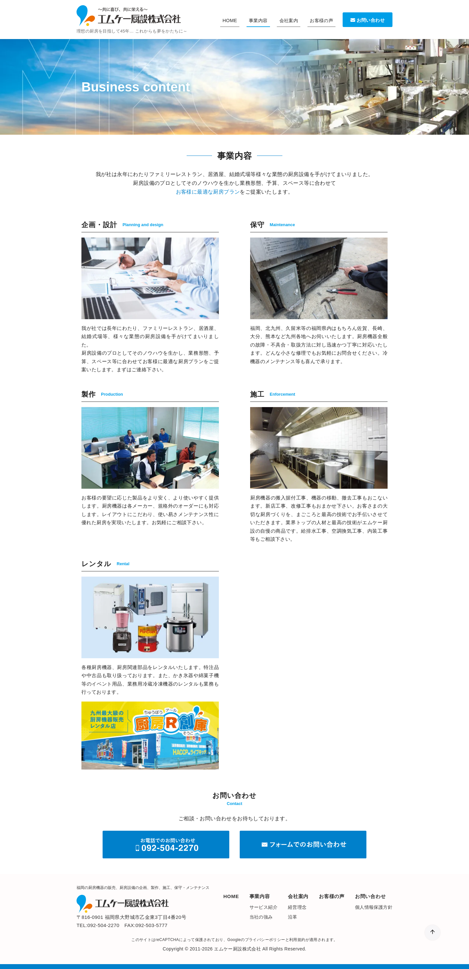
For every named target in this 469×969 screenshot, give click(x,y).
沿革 (292, 917)
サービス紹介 (263, 907)
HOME (229, 20)
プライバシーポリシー (265, 939)
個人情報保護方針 (373, 907)
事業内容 (258, 20)
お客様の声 (321, 20)
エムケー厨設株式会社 (237, 948)
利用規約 (297, 939)
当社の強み (261, 917)
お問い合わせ (367, 20)
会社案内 (288, 20)
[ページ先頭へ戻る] (432, 932)
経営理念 (297, 907)
